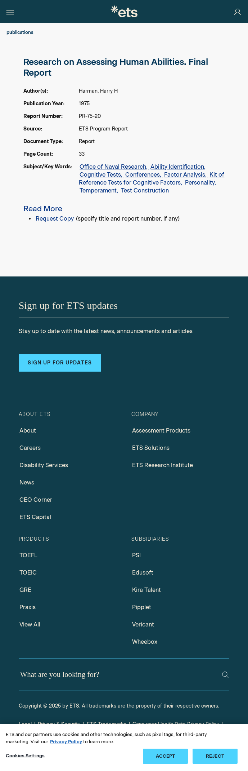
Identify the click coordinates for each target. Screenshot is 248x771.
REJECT (215, 756)
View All (29, 624)
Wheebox (144, 641)
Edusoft (142, 572)
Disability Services (43, 465)
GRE (25, 589)
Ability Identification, (178, 166)
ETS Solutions (151, 447)
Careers (30, 447)
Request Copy (55, 218)
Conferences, (144, 174)
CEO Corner (35, 499)
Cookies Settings (25, 755)
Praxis (27, 607)
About (27, 430)
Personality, (200, 182)
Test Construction (145, 190)
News (26, 482)
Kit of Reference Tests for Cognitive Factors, (151, 178)
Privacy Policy (66, 741)
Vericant (143, 624)
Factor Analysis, (186, 174)
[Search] (225, 675)
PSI (136, 555)
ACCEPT (165, 756)
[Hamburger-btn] (10, 11)
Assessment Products (161, 430)
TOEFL (28, 555)
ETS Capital (35, 517)
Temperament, (100, 190)
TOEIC (28, 572)
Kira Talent (146, 589)
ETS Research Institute (162, 465)
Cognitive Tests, (102, 174)
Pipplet (141, 607)
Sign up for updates (60, 363)
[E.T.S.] (124, 11)
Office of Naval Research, (114, 166)
